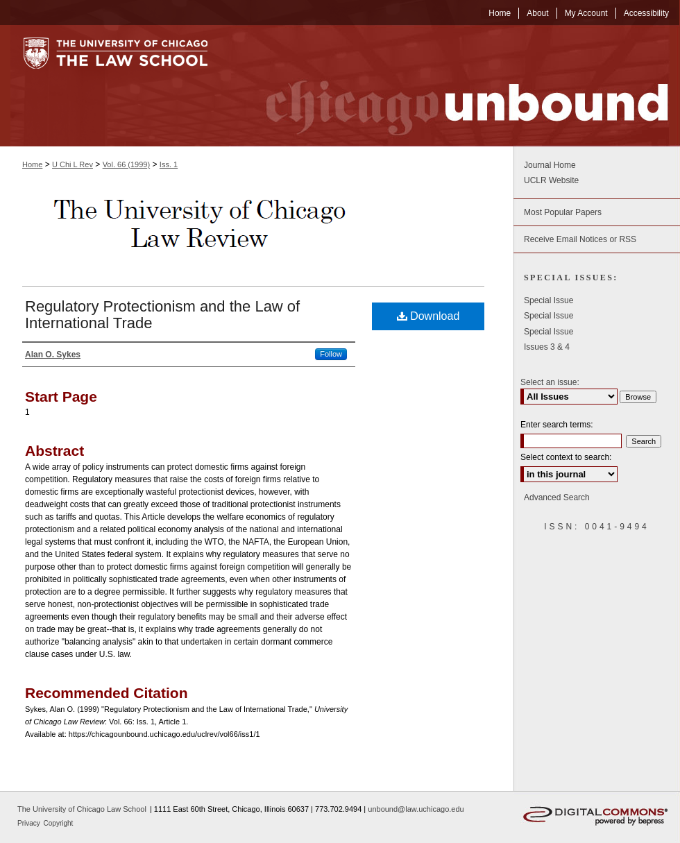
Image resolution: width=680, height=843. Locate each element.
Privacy (29, 823)
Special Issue (548, 300)
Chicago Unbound (454, 85)
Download (428, 316)
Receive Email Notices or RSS (580, 239)
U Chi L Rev (72, 164)
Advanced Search (557, 497)
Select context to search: (565, 457)
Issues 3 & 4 (547, 347)
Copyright (59, 823)
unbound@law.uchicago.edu (416, 809)
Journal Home (550, 165)
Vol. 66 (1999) (127, 164)
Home (32, 164)
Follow (331, 354)
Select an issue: (549, 382)
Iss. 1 (169, 164)
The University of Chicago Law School (81, 809)
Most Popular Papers (563, 212)
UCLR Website (551, 180)
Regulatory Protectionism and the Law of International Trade (162, 315)
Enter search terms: (556, 424)
